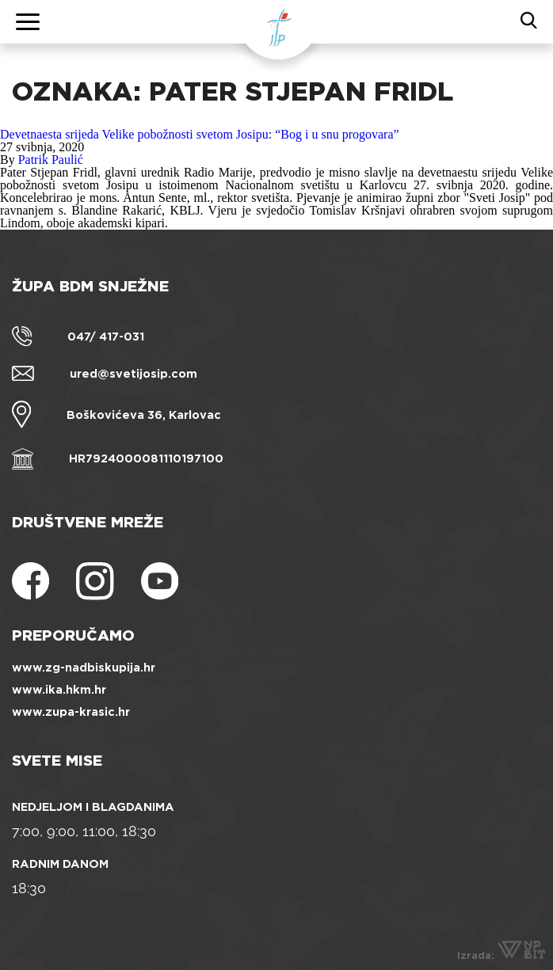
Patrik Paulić (50, 159)
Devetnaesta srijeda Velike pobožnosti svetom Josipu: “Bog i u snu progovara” (199, 134)
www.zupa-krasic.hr (71, 712)
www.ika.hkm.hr (59, 689)
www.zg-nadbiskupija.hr (83, 667)
